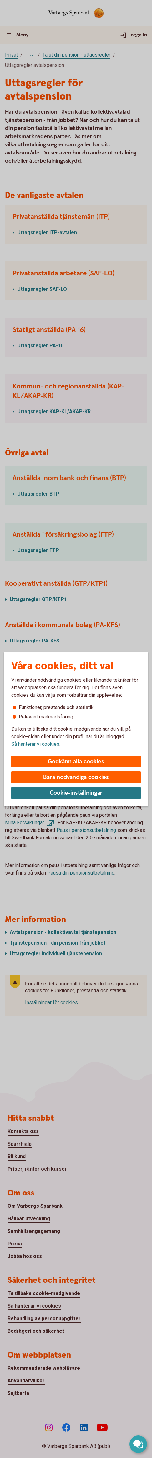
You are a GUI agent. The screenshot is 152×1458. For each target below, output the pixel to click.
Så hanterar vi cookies (35, 744)
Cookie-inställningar (76, 793)
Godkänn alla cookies (76, 762)
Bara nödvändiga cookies (76, 777)
